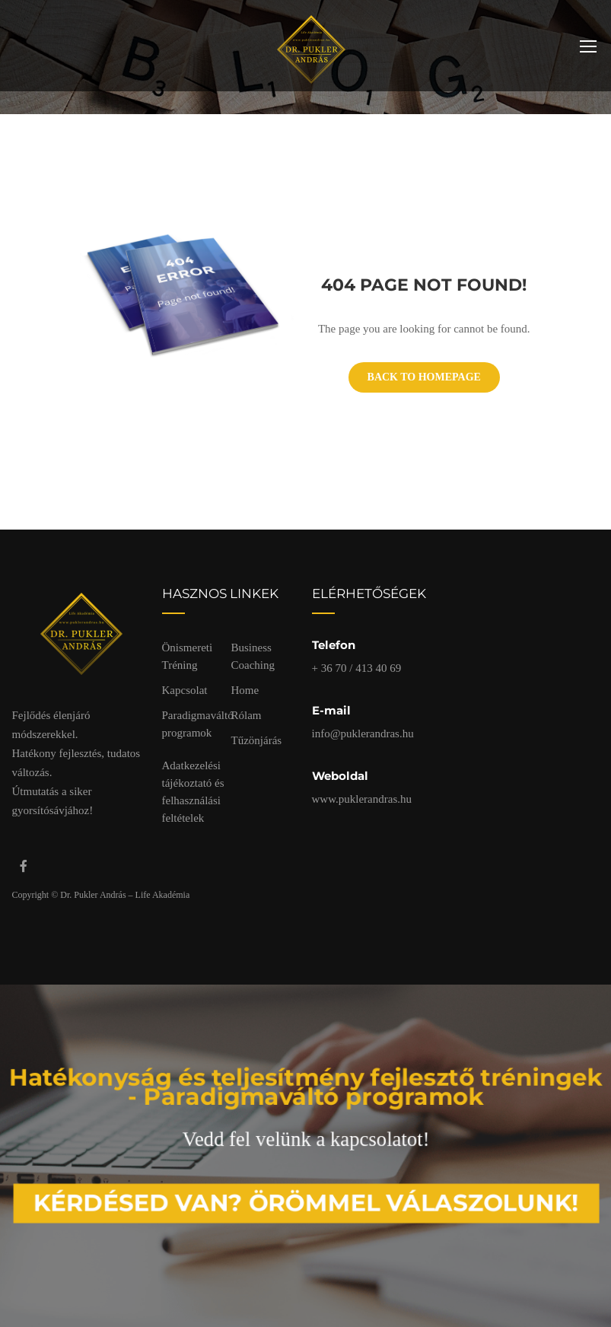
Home (245, 690)
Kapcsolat (185, 690)
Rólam (246, 715)
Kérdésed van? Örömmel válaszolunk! (306, 1197)
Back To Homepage (424, 377)
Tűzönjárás (256, 740)
